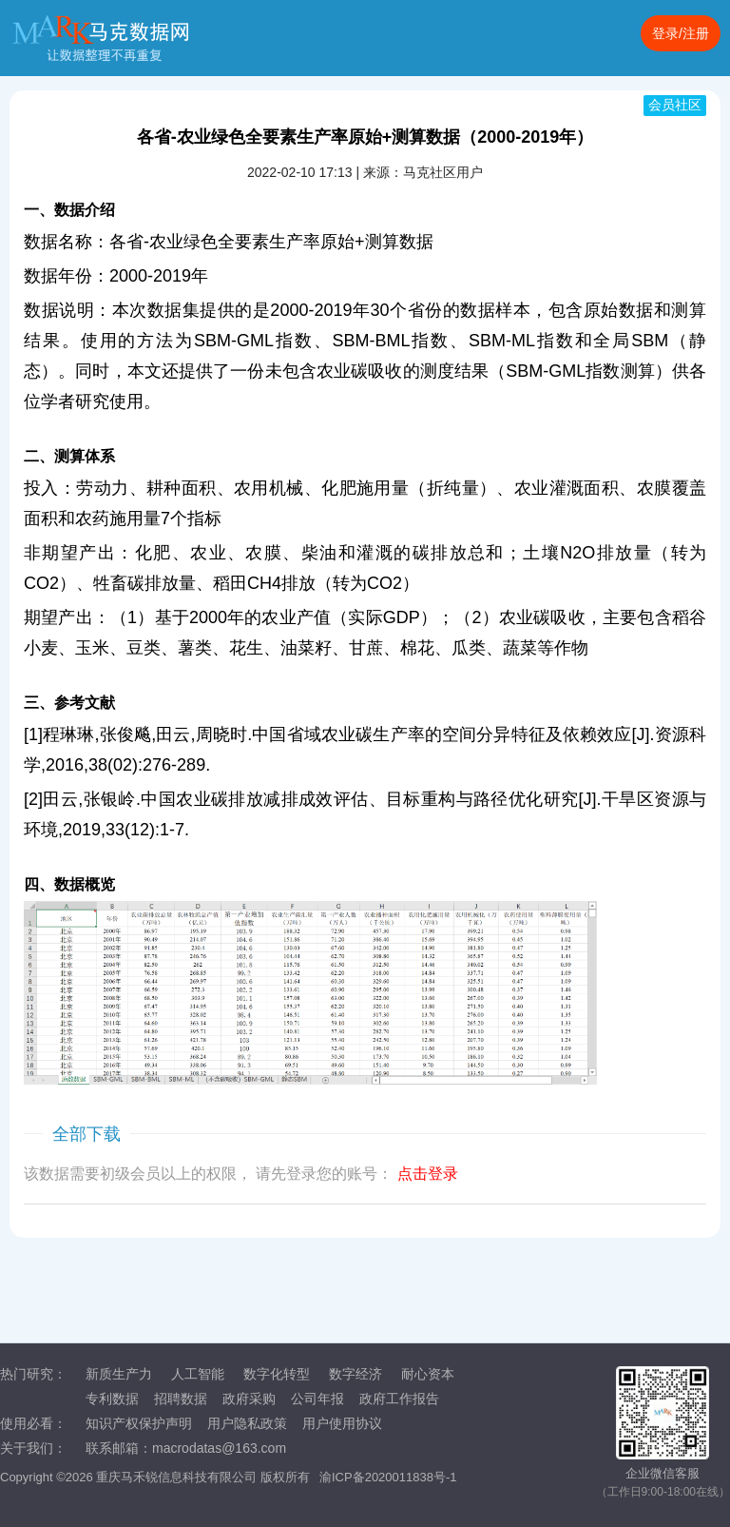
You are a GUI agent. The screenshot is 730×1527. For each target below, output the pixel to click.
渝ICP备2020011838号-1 (388, 1477)
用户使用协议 (342, 1423)
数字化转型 (276, 1373)
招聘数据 (180, 1398)
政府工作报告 (399, 1398)
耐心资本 (427, 1373)
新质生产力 (119, 1373)
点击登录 (427, 1173)
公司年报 (317, 1398)
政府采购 (249, 1398)
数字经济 (355, 1373)
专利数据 (112, 1398)
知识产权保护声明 (139, 1423)
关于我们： (33, 1448)
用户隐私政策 (247, 1423)
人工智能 (197, 1373)
